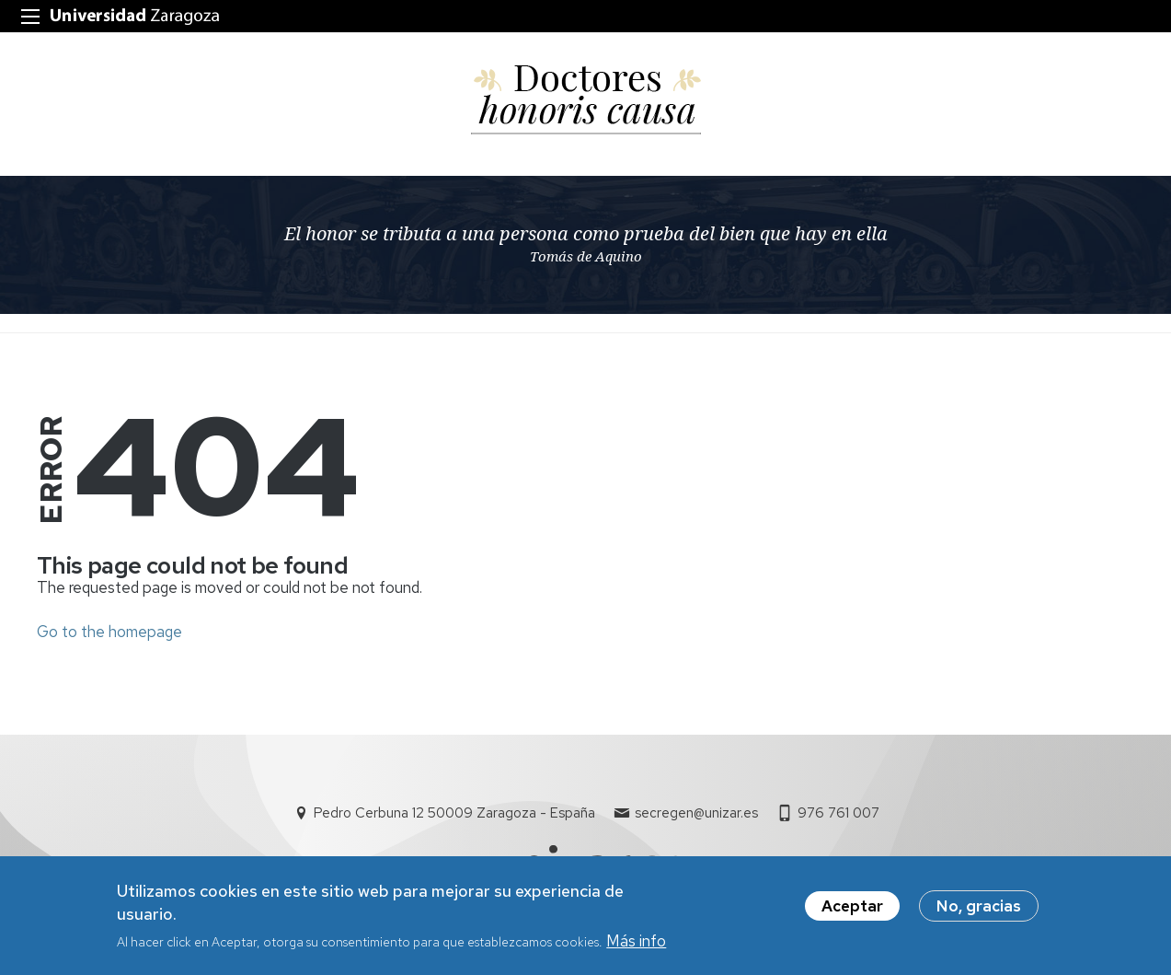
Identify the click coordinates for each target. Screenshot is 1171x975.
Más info (636, 948)
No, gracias (978, 912)
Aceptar (852, 912)
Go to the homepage (109, 631)
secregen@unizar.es (696, 813)
